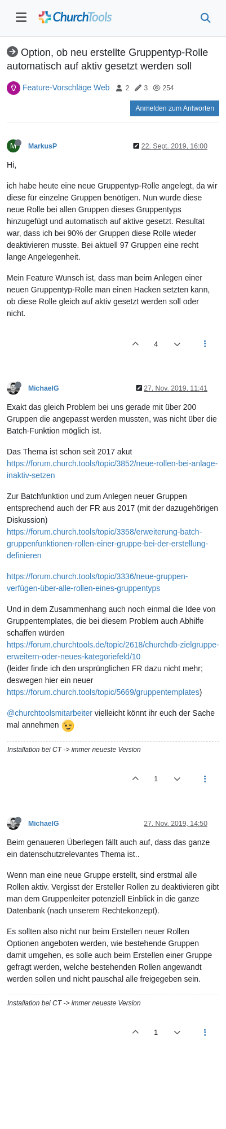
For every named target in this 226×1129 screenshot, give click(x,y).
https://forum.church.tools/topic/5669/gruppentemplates (103, 692)
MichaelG (43, 388)
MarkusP (42, 146)
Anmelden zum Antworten (174, 108)
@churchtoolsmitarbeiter (49, 712)
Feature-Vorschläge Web (66, 87)
